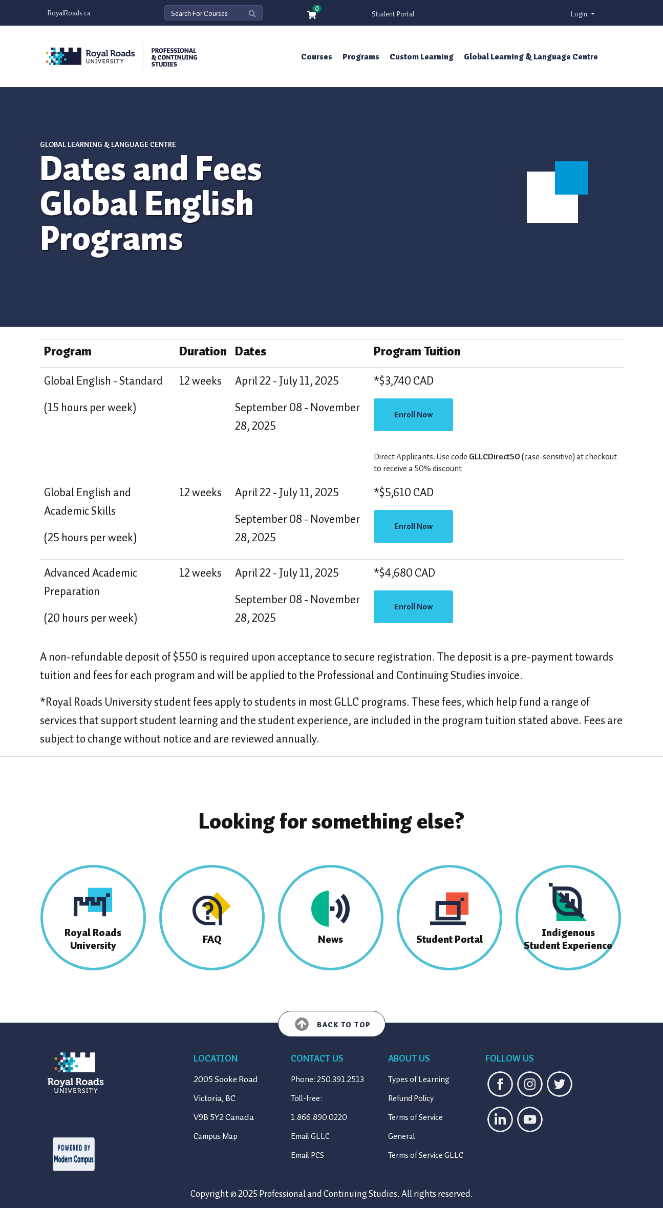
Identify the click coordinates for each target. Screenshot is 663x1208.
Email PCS (307, 1155)
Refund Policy (411, 1098)
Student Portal (393, 14)
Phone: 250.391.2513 (327, 1079)
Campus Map (216, 1136)
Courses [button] (316, 57)
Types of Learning (419, 1079)
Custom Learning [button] (422, 57)
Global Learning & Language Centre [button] (531, 57)
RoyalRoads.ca (69, 13)
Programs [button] (361, 57)
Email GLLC (310, 1136)
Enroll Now (413, 415)
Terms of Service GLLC (425, 1155)
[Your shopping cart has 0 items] (312, 15)
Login (580, 14)
